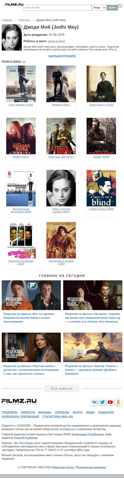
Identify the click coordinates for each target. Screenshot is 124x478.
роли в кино (56, 41)
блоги (77, 412)
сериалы (62, 412)
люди (90, 412)
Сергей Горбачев (25, 437)
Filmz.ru (68, 429)
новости (28, 412)
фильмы (44, 412)
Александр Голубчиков (88, 434)
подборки (106, 412)
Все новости (62, 388)
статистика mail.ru (58, 416)
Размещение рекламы (91, 467)
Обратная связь (63, 467)
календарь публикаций (20, 416)
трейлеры (9, 412)
